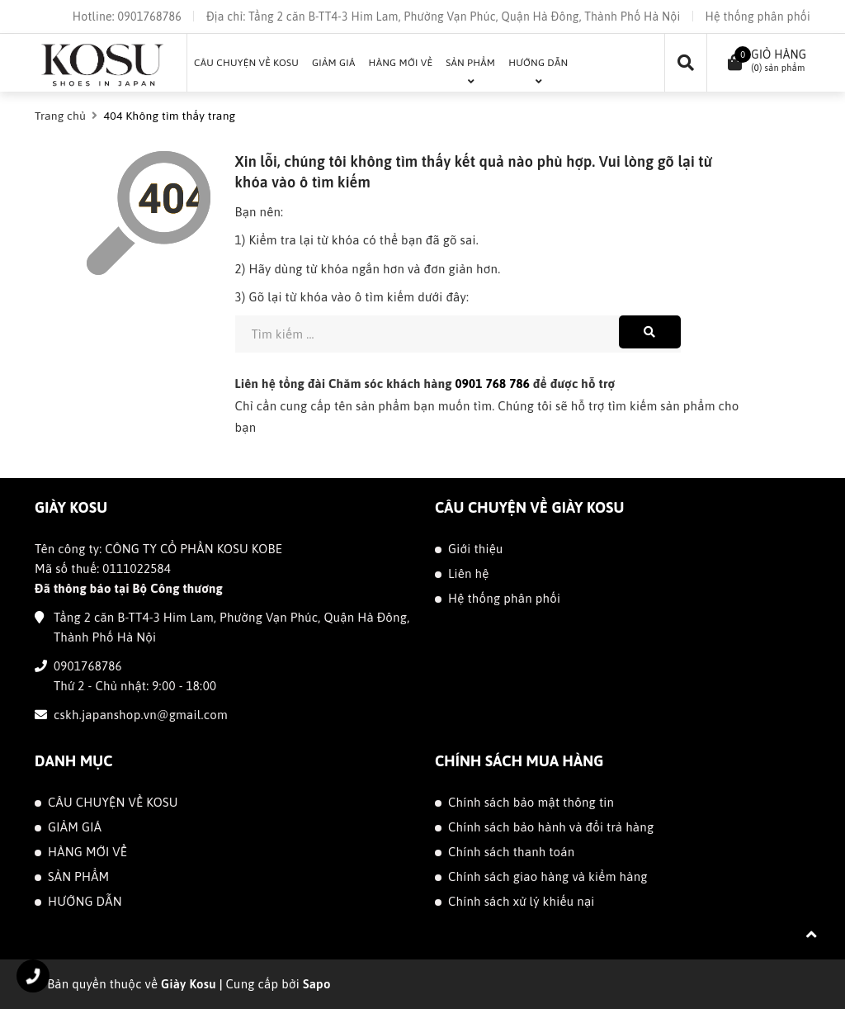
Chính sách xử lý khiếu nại (521, 901)
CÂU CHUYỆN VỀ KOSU (113, 802)
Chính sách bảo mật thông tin (531, 802)
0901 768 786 (493, 384)
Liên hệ (468, 573)
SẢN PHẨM (78, 876)
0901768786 (149, 16)
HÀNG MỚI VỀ (87, 852)
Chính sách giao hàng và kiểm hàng (548, 876)
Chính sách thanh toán (511, 852)
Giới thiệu (475, 549)
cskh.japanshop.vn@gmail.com (141, 715)
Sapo (317, 984)
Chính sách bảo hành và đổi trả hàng (551, 827)
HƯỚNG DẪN (85, 901)
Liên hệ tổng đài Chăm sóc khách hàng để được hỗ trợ (425, 384)
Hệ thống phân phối (758, 16)
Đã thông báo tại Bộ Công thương (129, 588)
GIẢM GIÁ (74, 827)
